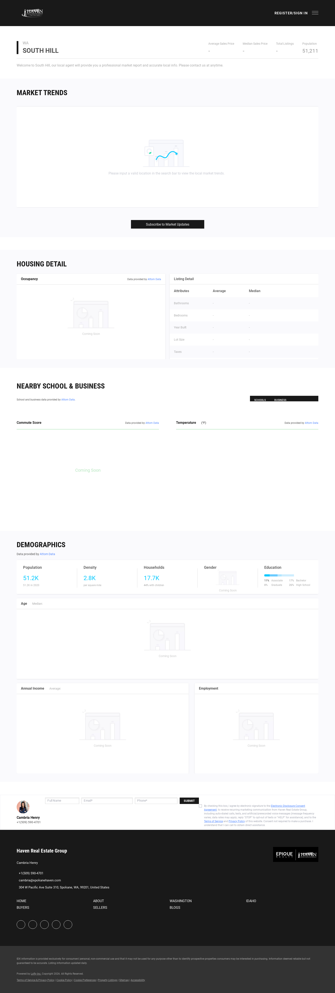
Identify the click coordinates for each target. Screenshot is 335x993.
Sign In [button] (301, 13)
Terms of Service (213, 821)
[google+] (68, 924)
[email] (107, 801)
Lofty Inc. (36, 973)
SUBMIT (189, 800)
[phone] (156, 801)
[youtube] (56, 924)
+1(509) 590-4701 (29, 822)
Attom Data (154, 279)
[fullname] (62, 801)
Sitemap (124, 980)
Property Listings (107, 980)
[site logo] (295, 858)
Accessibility (138, 980)
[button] (32, 13)
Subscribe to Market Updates (167, 224)
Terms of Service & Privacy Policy (35, 980)
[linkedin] (32, 924)
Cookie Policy (64, 980)
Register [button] (283, 13)
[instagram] (44, 924)
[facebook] (21, 924)
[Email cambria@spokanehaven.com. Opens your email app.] (39, 880)
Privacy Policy (237, 821)
